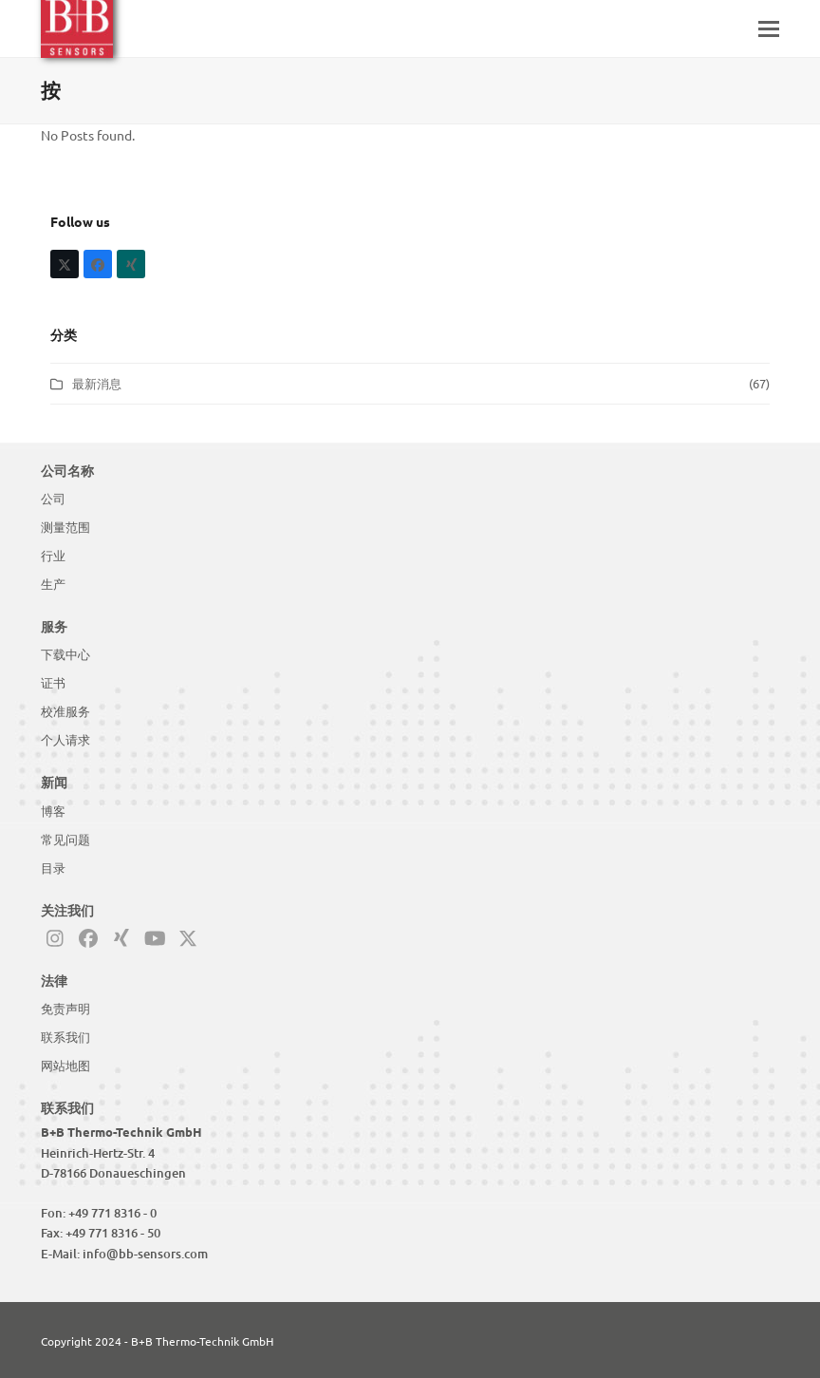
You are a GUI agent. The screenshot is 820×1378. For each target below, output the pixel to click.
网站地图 (65, 1065)
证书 (53, 682)
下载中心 (65, 654)
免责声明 (65, 1008)
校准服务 (65, 711)
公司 (53, 498)
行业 (53, 555)
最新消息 (96, 383)
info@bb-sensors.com (145, 1253)
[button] (768, 29)
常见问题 (65, 839)
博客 (53, 811)
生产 (53, 584)
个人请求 (65, 739)
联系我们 (65, 1037)
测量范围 (65, 527)
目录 (53, 868)
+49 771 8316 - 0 (112, 1212)
